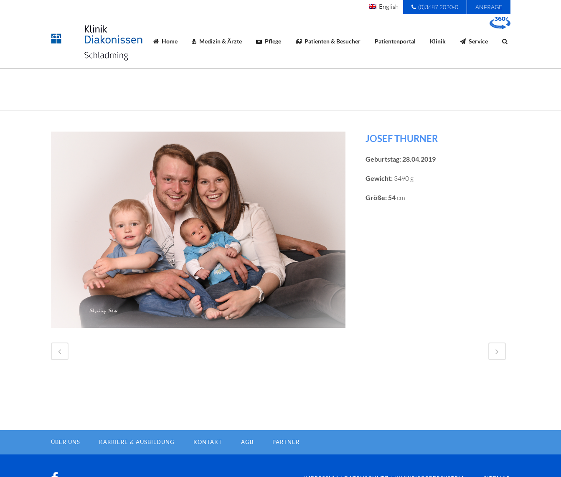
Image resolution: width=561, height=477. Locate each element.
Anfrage (488, 6)
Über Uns (65, 455)
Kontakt (207, 455)
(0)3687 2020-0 (434, 6)
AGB (247, 455)
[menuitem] (384, 6)
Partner (286, 455)
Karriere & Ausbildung (137, 455)
